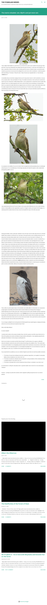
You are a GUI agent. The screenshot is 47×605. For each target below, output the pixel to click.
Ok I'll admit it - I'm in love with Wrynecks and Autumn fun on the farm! (23, 556)
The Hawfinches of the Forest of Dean (15, 504)
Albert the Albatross (8, 453)
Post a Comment (9, 569)
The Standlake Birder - (10, 2)
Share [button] (42, 379)
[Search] (42, 2)
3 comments (8, 517)
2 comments (8, 466)
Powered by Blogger (23, 601)
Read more (43, 466)
